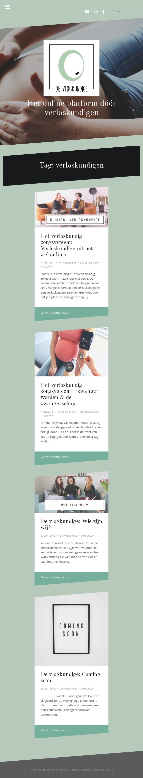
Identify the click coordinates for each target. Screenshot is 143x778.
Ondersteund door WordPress (49, 770)
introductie (87, 535)
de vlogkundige (67, 263)
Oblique (87, 770)
